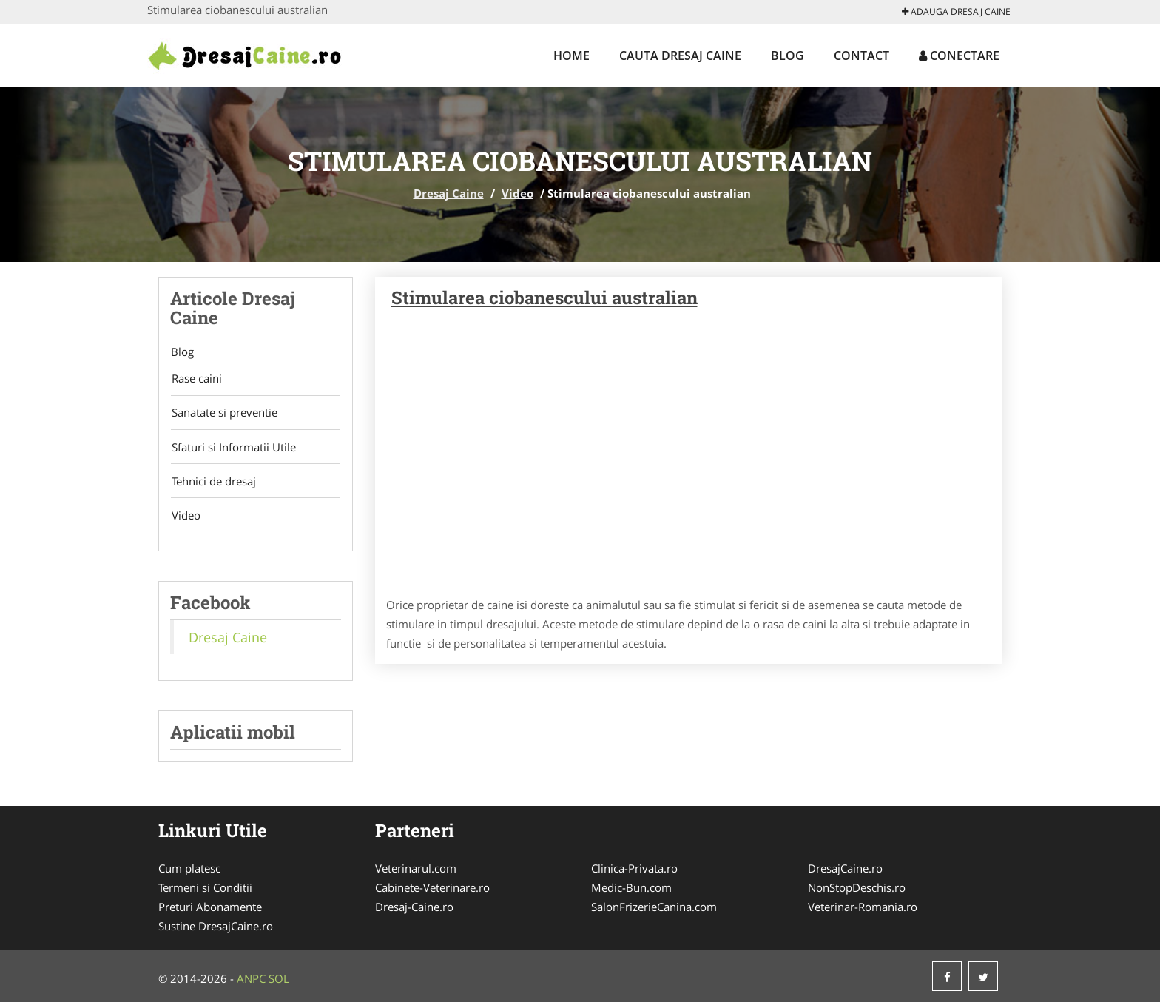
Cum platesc (189, 871)
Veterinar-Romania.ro (862, 909)
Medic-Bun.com (631, 890)
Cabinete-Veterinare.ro (432, 890)
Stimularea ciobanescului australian (544, 297)
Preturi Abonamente (210, 909)
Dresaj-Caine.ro (414, 909)
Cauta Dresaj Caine (680, 55)
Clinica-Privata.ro (634, 871)
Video (517, 193)
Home (571, 55)
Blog (787, 55)
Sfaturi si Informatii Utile (232, 448)
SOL (279, 981)
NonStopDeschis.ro (857, 890)
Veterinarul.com (415, 871)
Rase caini (195, 379)
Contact (861, 55)
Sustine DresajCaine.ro (215, 928)
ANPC (251, 981)
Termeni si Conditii (205, 890)
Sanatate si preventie (223, 413)
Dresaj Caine (449, 193)
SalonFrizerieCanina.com (654, 909)
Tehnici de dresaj (212, 483)
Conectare (959, 55)
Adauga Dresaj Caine (956, 11)
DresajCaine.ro (845, 871)
